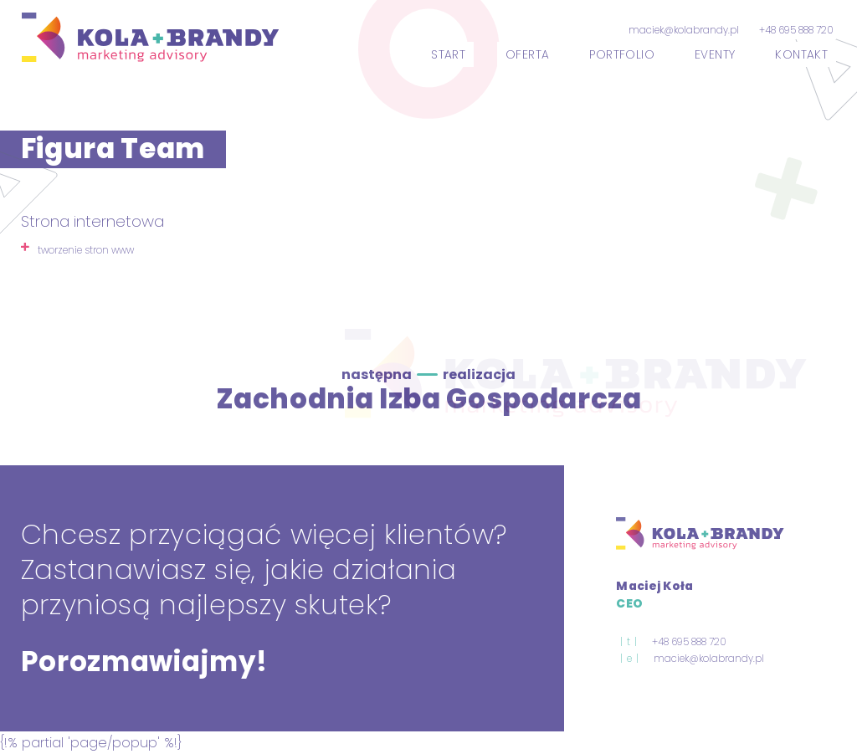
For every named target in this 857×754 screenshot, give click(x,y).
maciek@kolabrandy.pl (684, 30)
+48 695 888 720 (796, 30)
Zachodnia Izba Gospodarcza (429, 399)
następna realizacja (428, 374)
